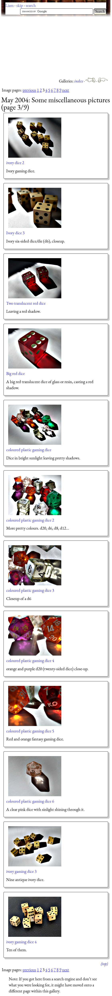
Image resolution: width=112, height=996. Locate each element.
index (79, 81)
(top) (104, 963)
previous (29, 90)
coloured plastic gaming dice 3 (30, 590)
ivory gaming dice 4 (21, 941)
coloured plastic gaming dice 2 (30, 520)
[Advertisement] (56, 47)
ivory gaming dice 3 (21, 871)
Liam (9, 5)
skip (19, 5)
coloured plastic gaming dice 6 (30, 801)
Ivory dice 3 (15, 233)
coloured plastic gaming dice (28, 449)
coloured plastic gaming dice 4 (30, 660)
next (65, 90)
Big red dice (15, 373)
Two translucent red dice (26, 303)
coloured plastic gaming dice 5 (30, 731)
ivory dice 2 (15, 162)
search (31, 5)
